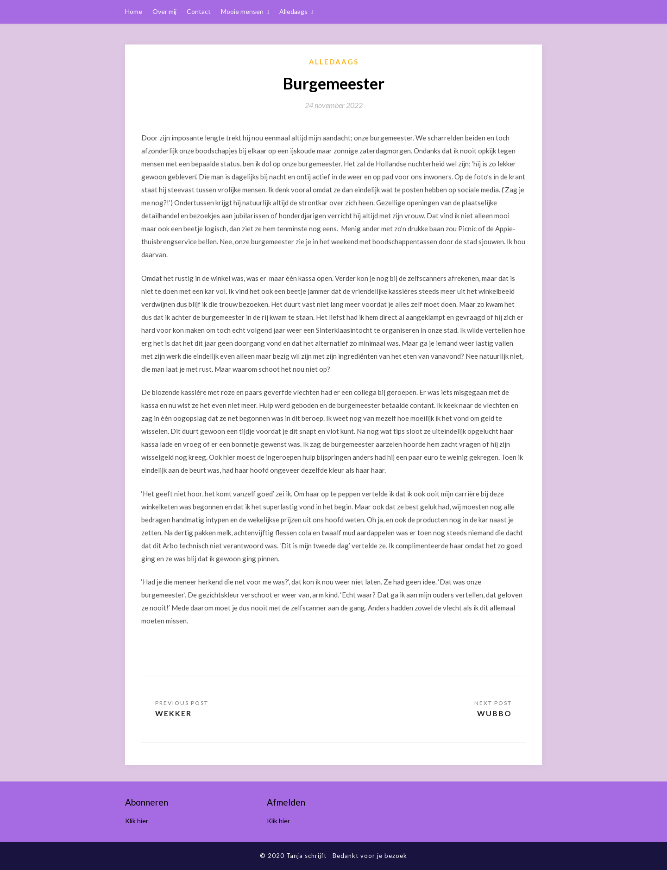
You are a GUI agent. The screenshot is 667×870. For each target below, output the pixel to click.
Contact (199, 11)
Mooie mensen (242, 11)
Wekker (173, 713)
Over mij (164, 11)
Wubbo (494, 713)
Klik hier (136, 821)
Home (133, 11)
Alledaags (293, 11)
